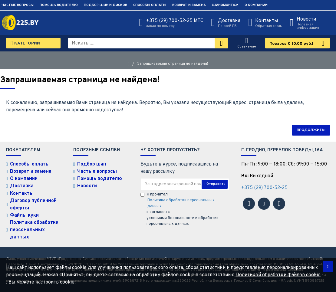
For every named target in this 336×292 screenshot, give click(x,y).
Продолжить (310, 130)
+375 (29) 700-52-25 (264, 188)
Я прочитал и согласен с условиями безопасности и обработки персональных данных (184, 209)
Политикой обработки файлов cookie (278, 275)
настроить (47, 282)
